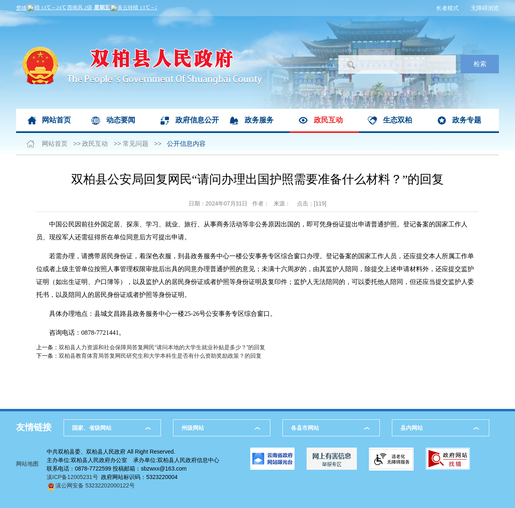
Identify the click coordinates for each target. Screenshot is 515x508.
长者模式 (447, 8)
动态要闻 (120, 120)
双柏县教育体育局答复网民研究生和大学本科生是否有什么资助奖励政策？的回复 (160, 355)
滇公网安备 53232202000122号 (91, 485)
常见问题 (135, 143)
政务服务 (259, 120)
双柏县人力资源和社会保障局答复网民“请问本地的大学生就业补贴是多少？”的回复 (162, 347)
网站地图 (27, 463)
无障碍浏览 (485, 8)
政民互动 (328, 120)
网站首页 (56, 120)
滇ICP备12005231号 (72, 477)
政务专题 (466, 120)
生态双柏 (397, 120)
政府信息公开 (197, 120)
